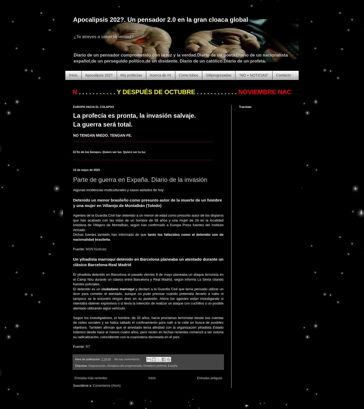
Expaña (173, 365)
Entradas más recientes (90, 378)
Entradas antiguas (209, 378)
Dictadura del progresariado (124, 365)
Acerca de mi (160, 75)
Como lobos (188, 75)
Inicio (73, 75)
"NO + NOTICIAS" (253, 75)
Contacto (283, 75)
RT (88, 347)
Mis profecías (131, 75)
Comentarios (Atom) (107, 385)
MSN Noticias (96, 249)
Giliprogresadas (218, 75)
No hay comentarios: (127, 359)
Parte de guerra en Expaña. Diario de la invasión (140, 179)
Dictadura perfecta (155, 365)
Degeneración (97, 365)
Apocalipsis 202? (99, 75)
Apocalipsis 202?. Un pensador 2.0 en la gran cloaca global (160, 19)
